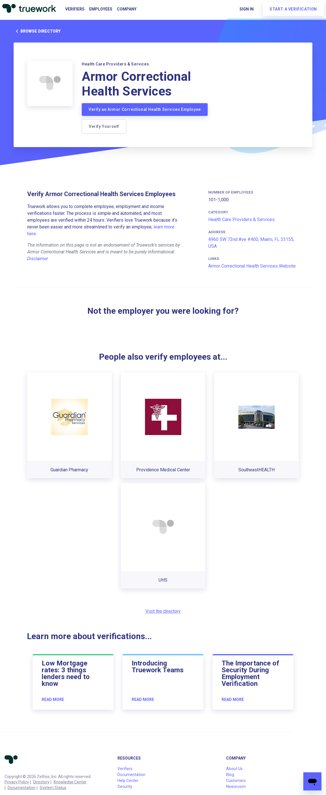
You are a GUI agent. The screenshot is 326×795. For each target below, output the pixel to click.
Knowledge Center (70, 782)
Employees (100, 9)
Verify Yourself (104, 126)
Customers (236, 780)
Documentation (21, 787)
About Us (234, 768)
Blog (230, 774)
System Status (53, 787)
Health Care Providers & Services (241, 219)
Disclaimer (37, 258)
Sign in (246, 9)
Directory (41, 782)
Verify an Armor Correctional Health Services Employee (145, 109)
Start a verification (293, 9)
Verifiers (75, 9)
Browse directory (37, 31)
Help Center (127, 780)
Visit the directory (163, 611)
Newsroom (236, 786)
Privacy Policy (17, 782)
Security (124, 786)
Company (126, 9)
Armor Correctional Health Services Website (252, 266)
